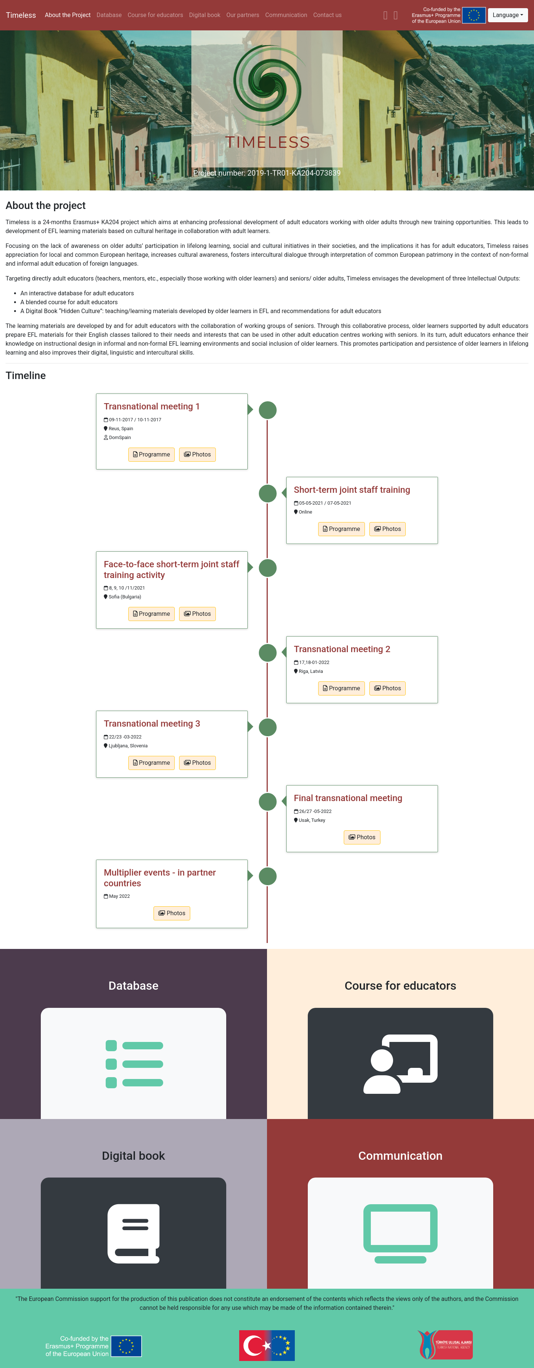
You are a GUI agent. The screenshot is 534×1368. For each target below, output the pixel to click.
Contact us (327, 15)
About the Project (67, 15)
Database (109, 15)
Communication (286, 15)
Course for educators (155, 15)
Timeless (21, 15)
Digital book (204, 15)
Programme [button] (151, 454)
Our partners (242, 15)
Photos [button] (197, 454)
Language (506, 15)
